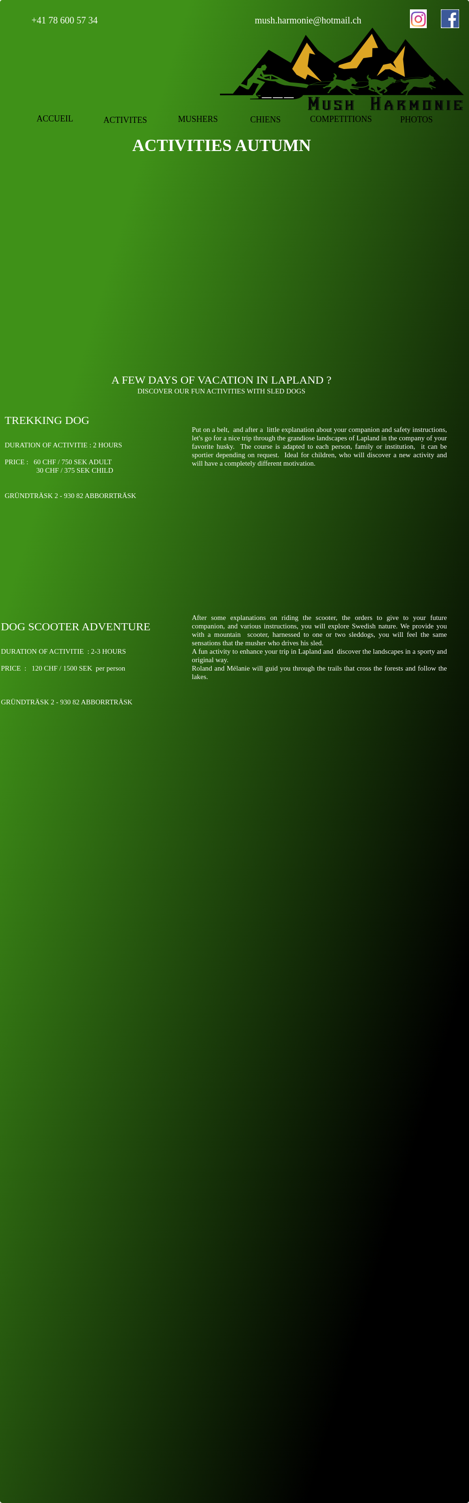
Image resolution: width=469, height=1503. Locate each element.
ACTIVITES (125, 120)
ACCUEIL (55, 118)
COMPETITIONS (341, 119)
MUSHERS (198, 119)
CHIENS (265, 119)
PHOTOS (416, 119)
